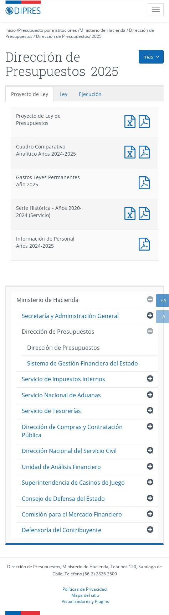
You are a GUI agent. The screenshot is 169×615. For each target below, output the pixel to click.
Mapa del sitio (85, 595)
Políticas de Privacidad (84, 589)
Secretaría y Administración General (70, 316)
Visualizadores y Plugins (85, 601)
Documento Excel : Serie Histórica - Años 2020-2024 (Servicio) (131, 213)
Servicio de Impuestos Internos (63, 379)
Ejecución (90, 94)
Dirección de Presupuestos (62, 36)
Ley (63, 94)
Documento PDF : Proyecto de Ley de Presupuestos (146, 120)
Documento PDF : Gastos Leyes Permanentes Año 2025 (146, 182)
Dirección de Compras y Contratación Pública (72, 431)
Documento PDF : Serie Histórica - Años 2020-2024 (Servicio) (146, 213)
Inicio (10, 30)
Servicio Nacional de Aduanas (61, 395)
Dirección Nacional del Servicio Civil (69, 451)
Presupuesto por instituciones (47, 30)
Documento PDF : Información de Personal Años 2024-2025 (146, 243)
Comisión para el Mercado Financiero (72, 514)
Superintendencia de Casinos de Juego (73, 483)
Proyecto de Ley (29, 94)
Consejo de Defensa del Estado (63, 499)
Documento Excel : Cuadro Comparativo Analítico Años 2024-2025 (131, 151)
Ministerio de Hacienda (103, 30)
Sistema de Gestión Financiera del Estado (82, 363)
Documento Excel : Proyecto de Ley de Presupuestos (131, 120)
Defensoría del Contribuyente (61, 530)
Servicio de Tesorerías (51, 411)
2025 (97, 36)
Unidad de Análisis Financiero (61, 467)
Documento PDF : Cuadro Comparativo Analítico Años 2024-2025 (146, 151)
